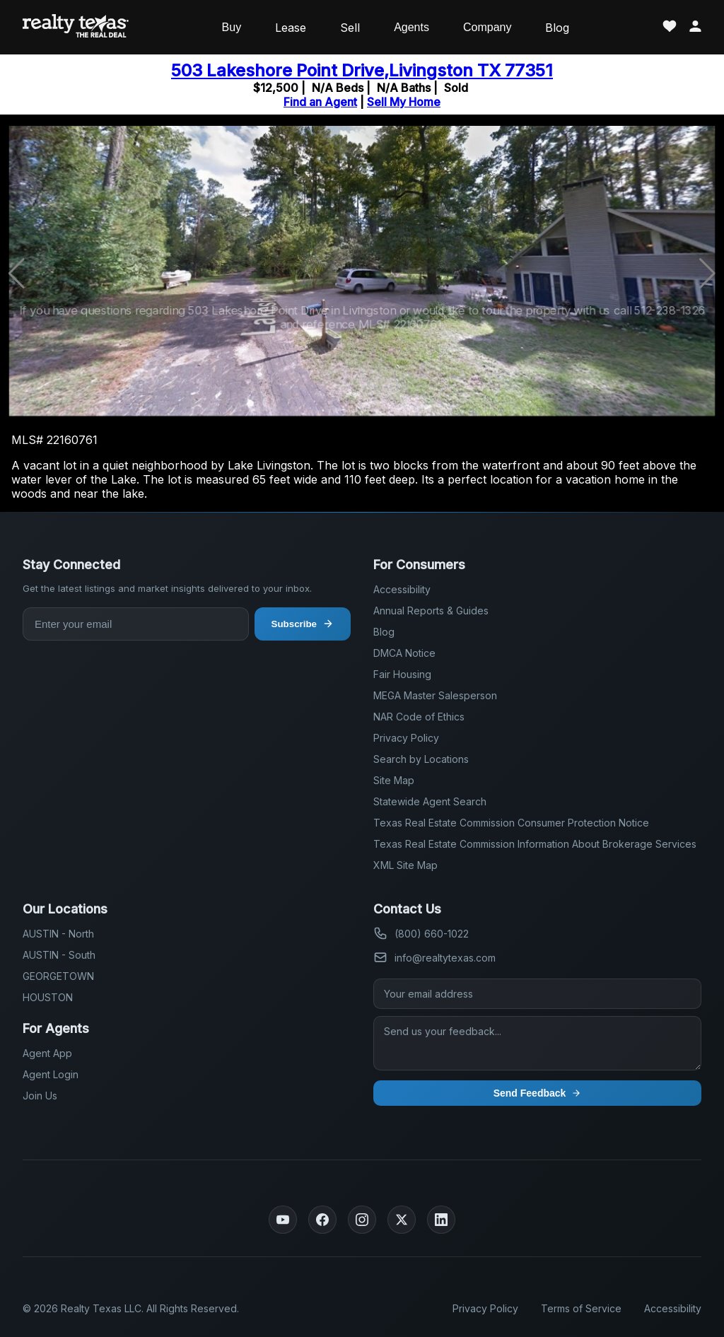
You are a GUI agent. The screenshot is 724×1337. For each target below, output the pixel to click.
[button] (707, 273)
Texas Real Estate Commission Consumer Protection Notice (511, 823)
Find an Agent (320, 102)
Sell (350, 28)
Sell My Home (403, 102)
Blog (557, 28)
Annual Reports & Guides (431, 611)
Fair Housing (402, 674)
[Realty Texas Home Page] (76, 27)
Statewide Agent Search (429, 801)
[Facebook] (322, 1219)
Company (487, 27)
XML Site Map (405, 865)
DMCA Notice (404, 653)
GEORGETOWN (58, 976)
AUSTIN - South (59, 955)
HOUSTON (48, 997)
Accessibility (402, 589)
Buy (232, 27)
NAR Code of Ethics (419, 717)
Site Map (393, 780)
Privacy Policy (406, 738)
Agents (411, 27)
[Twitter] (401, 1219)
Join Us (40, 1096)
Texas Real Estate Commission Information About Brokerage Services (534, 844)
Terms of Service (581, 1308)
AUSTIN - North (58, 934)
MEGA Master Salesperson (435, 695)
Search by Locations (421, 759)
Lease (290, 28)
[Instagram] (362, 1219)
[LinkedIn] (441, 1219)
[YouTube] (283, 1219)
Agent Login (50, 1074)
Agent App (47, 1053)
